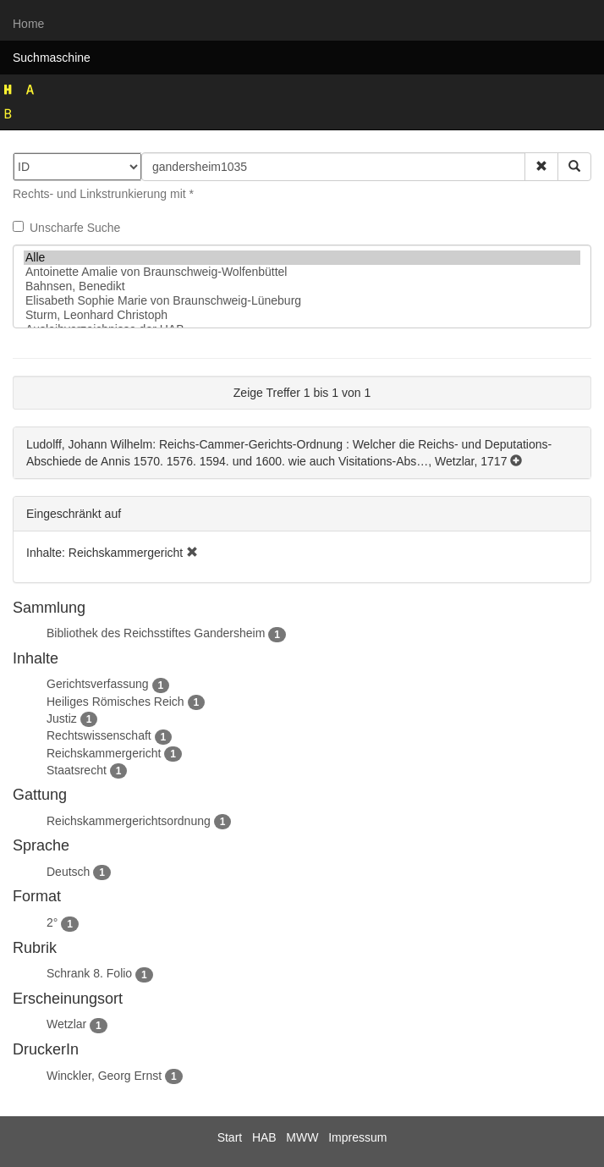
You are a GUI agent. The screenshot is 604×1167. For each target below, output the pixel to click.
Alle (302, 257)
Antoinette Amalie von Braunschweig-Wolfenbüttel (302, 272)
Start (230, 1137)
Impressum (357, 1137)
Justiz (62, 718)
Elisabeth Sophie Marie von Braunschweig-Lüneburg (302, 301)
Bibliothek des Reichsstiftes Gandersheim (156, 633)
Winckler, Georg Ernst (104, 1075)
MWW (302, 1137)
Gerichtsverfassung (98, 684)
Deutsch (68, 871)
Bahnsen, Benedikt (302, 286)
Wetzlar (66, 1024)
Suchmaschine (52, 57)
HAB (264, 1137)
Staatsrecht (77, 770)
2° (52, 922)
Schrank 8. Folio (89, 973)
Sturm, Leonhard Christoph (302, 315)
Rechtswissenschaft (99, 735)
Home (28, 23)
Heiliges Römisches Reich (115, 701)
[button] (541, 166)
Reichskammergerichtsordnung (129, 821)
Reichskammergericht (104, 753)
